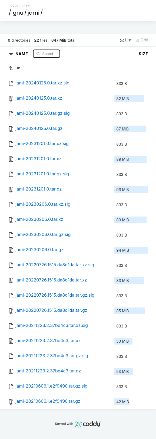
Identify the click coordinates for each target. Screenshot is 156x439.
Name (22, 53)
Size (143, 53)
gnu (18, 13)
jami (33, 13)
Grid (141, 40)
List (125, 40)
